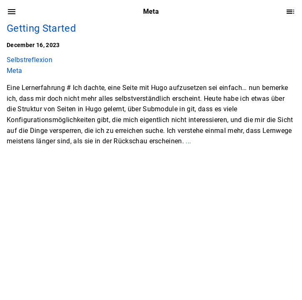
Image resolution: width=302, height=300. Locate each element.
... (188, 141)
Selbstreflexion (29, 60)
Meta (14, 71)
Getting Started (41, 28)
